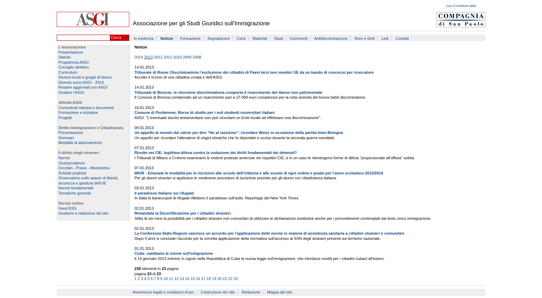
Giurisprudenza (71, 163)
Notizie (166, 38)
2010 (177, 57)
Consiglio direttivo (73, 67)
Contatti (402, 38)
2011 (167, 57)
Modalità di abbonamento (80, 143)
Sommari (66, 138)
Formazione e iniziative (78, 112)
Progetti (65, 118)
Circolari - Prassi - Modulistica (84, 168)
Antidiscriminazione (330, 38)
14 (187, 279)
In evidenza (143, 38)
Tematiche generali (74, 193)
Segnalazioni (218, 38)
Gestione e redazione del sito (83, 213)
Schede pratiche (72, 173)
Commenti (299, 38)
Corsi (241, 38)
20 (219, 279)
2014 (138, 57)
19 (214, 279)
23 (235, 279)
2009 (187, 57)
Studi (278, 38)
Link (385, 38)
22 (230, 279)
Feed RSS (67, 208)
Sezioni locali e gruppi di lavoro (85, 77)
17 (203, 279)
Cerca (116, 37)
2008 (197, 57)
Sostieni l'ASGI (71, 92)
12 (176, 279)
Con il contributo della (461, 6)
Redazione (251, 292)
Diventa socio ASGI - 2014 (81, 82)
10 (165, 279)
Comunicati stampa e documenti (86, 108)
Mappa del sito (279, 292)
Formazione (190, 38)
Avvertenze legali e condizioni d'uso (163, 292)
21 (225, 279)
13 (182, 279)
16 (198, 279)
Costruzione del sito (218, 292)
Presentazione (70, 52)
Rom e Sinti (365, 38)
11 (171, 279)
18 (209, 279)
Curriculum (67, 72)
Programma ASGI (73, 62)
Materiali (260, 38)
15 (192, 279)
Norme (64, 158)
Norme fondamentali (75, 188)
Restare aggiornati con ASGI (83, 87)
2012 (158, 57)
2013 (148, 57)
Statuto (64, 57)
